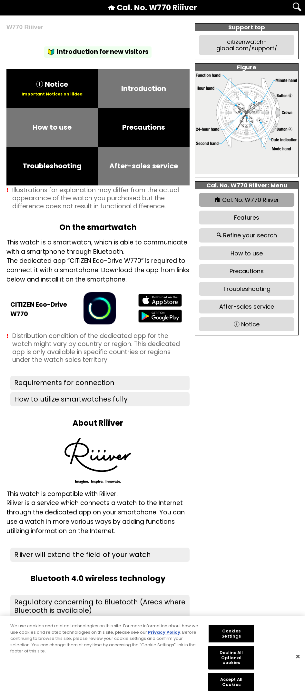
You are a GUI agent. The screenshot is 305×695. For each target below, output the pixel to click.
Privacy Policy (164, 635)
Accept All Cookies (231, 685)
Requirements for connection (64, 382)
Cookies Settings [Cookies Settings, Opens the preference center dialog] (231, 636)
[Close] (298, 660)
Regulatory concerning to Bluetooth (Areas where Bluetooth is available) (99, 606)
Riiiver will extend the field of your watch (82, 554)
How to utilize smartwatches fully (71, 399)
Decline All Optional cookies (231, 661)
